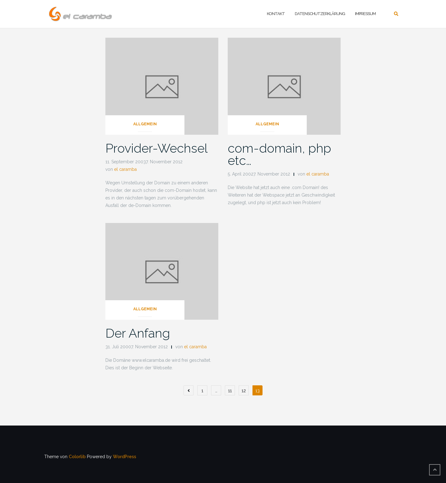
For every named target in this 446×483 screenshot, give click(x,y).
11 (230, 390)
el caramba (125, 169)
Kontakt (276, 13)
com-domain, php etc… (279, 154)
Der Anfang (137, 333)
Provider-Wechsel (156, 148)
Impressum (365, 13)
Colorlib (77, 456)
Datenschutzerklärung (320, 13)
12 (244, 390)
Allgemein (145, 124)
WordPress (124, 456)
